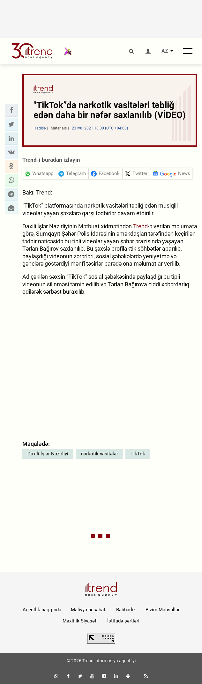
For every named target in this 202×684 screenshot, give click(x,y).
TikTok (138, 454)
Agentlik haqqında (42, 610)
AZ (164, 51)
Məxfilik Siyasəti (80, 621)
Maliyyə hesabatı (89, 610)
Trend (140, 226)
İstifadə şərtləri (123, 621)
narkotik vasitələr (99, 454)
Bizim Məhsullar (163, 610)
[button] (11, 110)
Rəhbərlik (126, 610)
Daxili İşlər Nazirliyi (47, 454)
